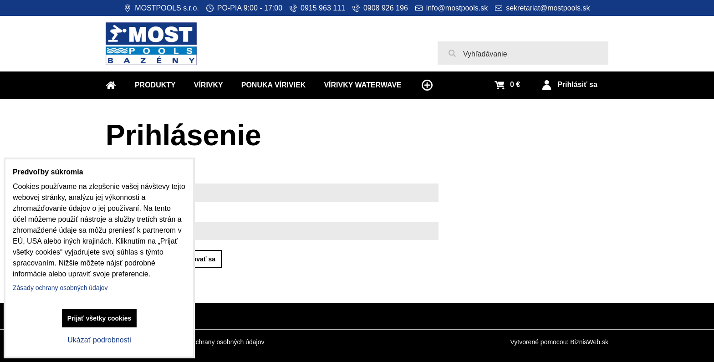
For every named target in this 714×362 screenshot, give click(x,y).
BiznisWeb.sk (589, 342)
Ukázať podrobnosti (99, 340)
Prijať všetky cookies (99, 318)
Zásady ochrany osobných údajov (217, 342)
